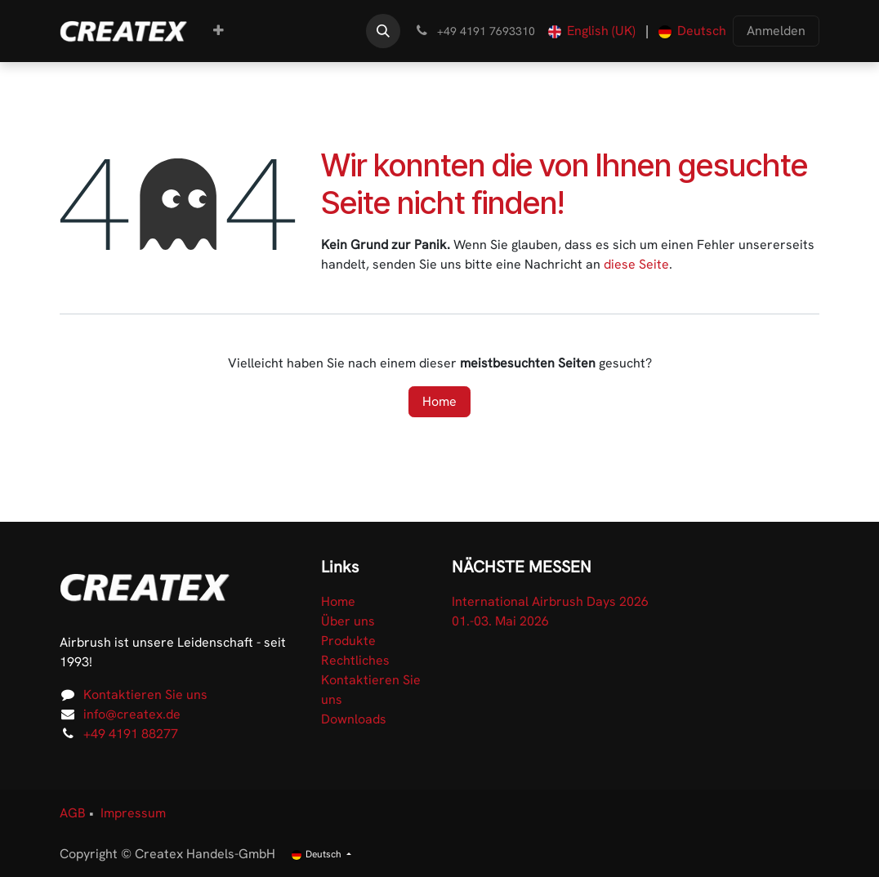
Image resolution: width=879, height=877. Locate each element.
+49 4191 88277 (130, 733)
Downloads (353, 719)
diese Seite (636, 264)
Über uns (348, 621)
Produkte (348, 640)
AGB (73, 812)
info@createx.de (132, 714)
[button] (383, 31)
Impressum (133, 812)
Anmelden (776, 30)
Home (439, 401)
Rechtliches (355, 660)
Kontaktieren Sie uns (145, 694)
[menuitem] (218, 31)
